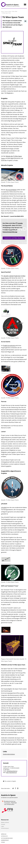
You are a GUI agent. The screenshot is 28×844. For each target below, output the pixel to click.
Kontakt (3, 824)
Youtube (19, 223)
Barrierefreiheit (5, 840)
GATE (22, 616)
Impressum (3, 834)
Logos (2, 826)
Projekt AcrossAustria (9, 345)
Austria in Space (8, 11)
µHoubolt (4, 507)
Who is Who (14, 11)
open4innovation (13, 797)
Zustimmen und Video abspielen (13, 238)
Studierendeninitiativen (9, 754)
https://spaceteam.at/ (11, 772)
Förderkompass (5, 828)
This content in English (9, 781)
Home (2, 11)
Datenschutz (4, 836)
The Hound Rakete (11, 190)
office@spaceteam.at (12, 771)
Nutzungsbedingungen (7, 838)
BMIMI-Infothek (5, 822)
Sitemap (3, 842)
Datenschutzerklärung (10, 232)
